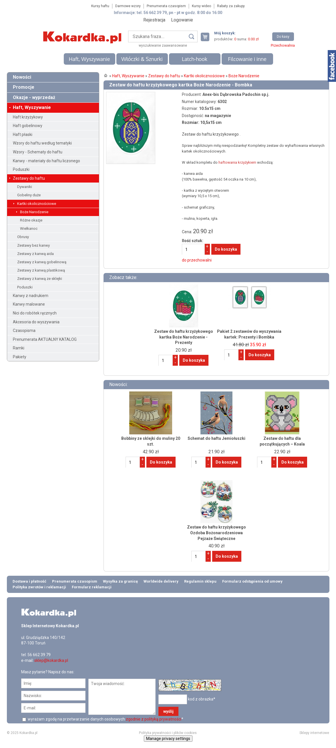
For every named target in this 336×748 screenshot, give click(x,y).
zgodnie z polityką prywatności (153, 719)
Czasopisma (24, 330)
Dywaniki (24, 187)
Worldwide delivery (161, 581)
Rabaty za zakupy (231, 6)
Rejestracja (154, 20)
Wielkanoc (28, 228)
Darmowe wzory (128, 6)
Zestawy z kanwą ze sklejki (39, 278)
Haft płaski (22, 134)
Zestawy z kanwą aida (35, 254)
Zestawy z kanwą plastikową (41, 270)
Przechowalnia (283, 45)
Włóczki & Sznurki (142, 59)
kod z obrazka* (201, 698)
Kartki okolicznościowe (36, 203)
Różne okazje (31, 220)
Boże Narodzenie (34, 212)
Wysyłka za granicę (120, 581)
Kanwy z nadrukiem (30, 295)
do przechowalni (197, 260)
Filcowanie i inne (247, 59)
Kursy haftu (100, 6)
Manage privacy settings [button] (168, 738)
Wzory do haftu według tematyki (42, 143)
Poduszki (21, 169)
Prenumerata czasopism (166, 6)
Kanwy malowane (29, 304)
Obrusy (23, 237)
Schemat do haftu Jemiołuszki (216, 438)
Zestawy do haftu (29, 178)
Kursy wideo (201, 6)
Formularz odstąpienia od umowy (252, 581)
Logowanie (182, 20)
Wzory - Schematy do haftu (37, 152)
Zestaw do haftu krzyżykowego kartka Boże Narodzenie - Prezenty (183, 337)
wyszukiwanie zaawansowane (163, 45)
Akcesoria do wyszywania (36, 322)
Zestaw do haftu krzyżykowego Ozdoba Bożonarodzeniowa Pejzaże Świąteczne (216, 533)
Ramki (18, 348)
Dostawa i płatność (29, 581)
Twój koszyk (207, 37)
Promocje (23, 87)
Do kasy (283, 37)
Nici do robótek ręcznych (35, 313)
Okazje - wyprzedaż (34, 97)
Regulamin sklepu (200, 581)
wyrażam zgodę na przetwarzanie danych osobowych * (105, 719)
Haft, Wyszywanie (89, 59)
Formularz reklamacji (92, 587)
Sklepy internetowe (314, 733)
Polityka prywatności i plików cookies (168, 733)
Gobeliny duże (29, 195)
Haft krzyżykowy (28, 117)
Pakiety (19, 357)
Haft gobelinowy (27, 125)
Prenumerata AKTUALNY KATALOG (45, 339)
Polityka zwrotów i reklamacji (39, 587)
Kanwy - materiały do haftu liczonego (46, 161)
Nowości (22, 77)
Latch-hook (194, 59)
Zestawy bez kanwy (33, 245)
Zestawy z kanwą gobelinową (41, 262)
